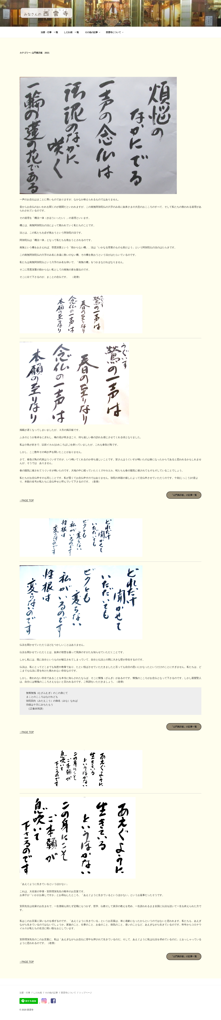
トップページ (85, 992)
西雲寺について (115, 32)
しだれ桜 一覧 (71, 32)
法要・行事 (24, 992)
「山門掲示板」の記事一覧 (184, 495)
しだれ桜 (37, 992)
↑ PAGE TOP (27, 500)
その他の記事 (93, 32)
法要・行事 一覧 (49, 32)
